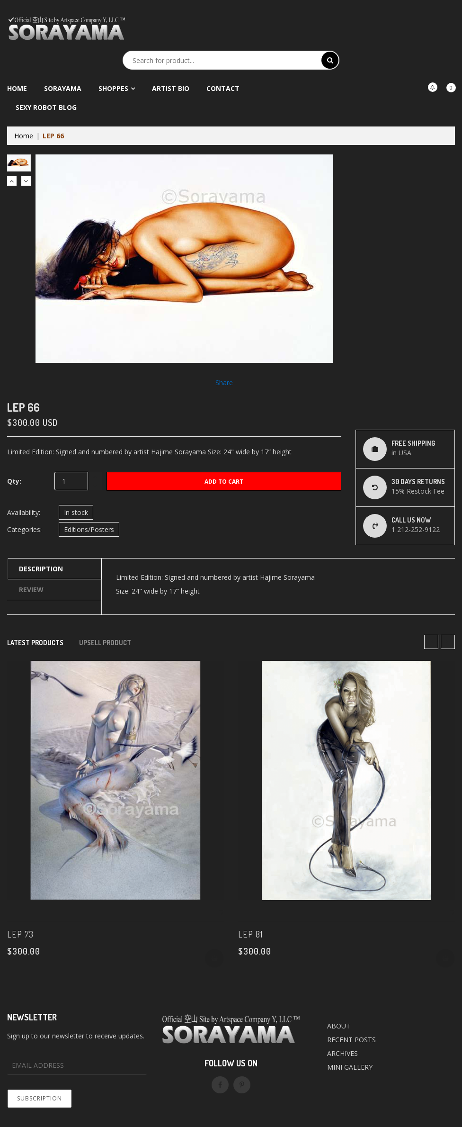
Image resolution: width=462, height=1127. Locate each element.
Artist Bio (170, 88)
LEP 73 (20, 934)
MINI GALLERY (350, 1067)
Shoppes (113, 88)
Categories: (24, 529)
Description (41, 568)
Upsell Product (105, 643)
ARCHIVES (342, 1053)
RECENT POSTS (351, 1039)
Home (17, 88)
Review (31, 589)
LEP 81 (250, 934)
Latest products (35, 643)
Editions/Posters (89, 529)
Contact (223, 88)
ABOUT (338, 1025)
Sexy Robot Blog (46, 107)
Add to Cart (223, 482)
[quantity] (78, 481)
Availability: (23, 512)
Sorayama (62, 88)
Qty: (14, 481)
